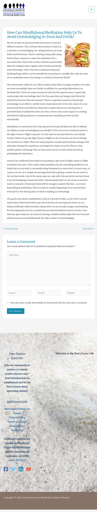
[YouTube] (28, 471)
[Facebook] (5, 471)
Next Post (88, 231)
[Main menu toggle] (91, 11)
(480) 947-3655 (17, 462)
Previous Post (10, 231)
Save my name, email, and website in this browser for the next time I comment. (48, 305)
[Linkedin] (20, 471)
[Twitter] (13, 471)
